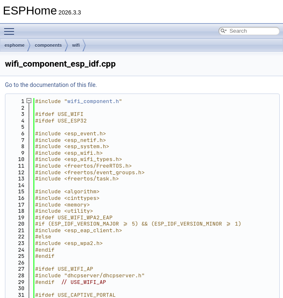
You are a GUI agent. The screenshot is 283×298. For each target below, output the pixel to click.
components (48, 45)
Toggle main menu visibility (11, 28)
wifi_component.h (93, 101)
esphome (14, 45)
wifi (76, 45)
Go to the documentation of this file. (51, 85)
